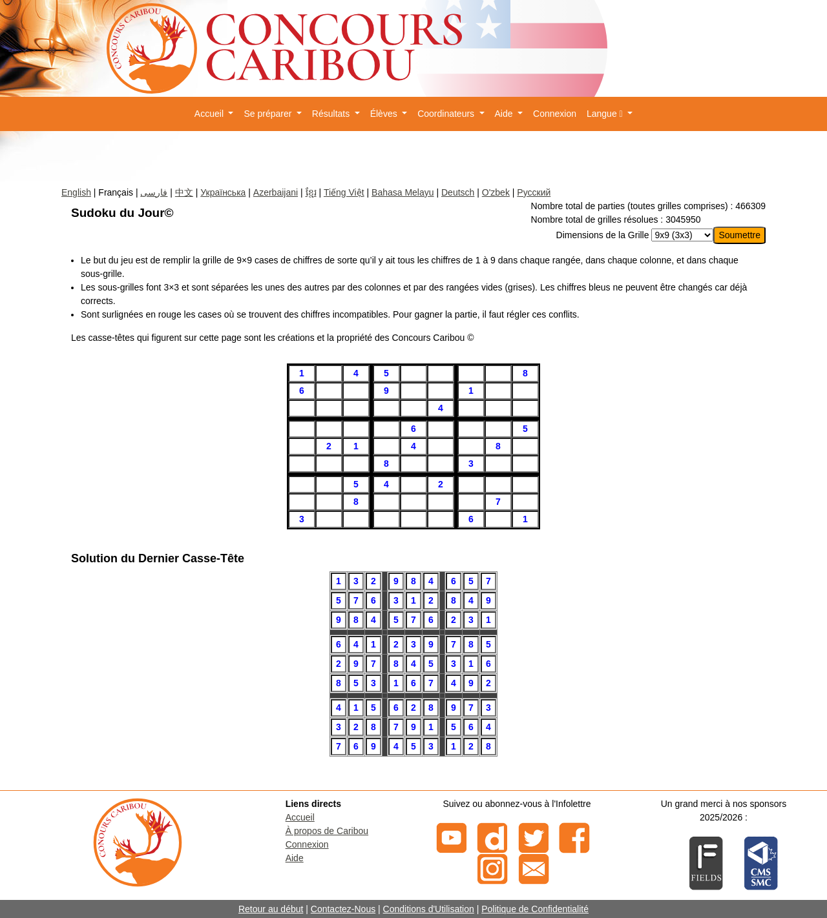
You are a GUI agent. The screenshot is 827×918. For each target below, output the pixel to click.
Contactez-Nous (343, 909)
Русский (533, 192)
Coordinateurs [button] (447, 113)
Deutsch (457, 192)
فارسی (153, 192)
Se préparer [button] (269, 113)
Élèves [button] (385, 113)
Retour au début (270, 909)
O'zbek (496, 192)
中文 (184, 192)
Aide (295, 858)
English (76, 192)
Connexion (554, 113)
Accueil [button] (210, 113)
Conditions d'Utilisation (428, 909)
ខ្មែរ (311, 192)
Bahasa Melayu (403, 192)
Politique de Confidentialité (535, 909)
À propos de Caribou (327, 831)
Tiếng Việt (344, 192)
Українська (223, 192)
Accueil (300, 817)
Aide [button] (505, 113)
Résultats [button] (332, 113)
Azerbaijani (275, 192)
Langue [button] (606, 113)
